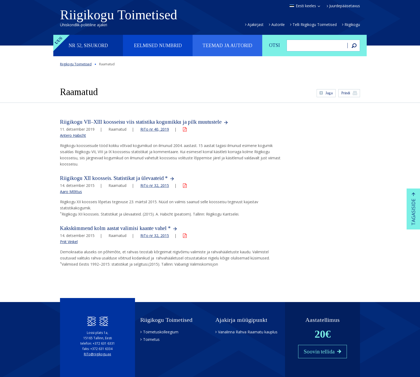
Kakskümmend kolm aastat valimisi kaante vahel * (115, 228)
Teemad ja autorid (227, 45)
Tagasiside (413, 212)
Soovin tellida (319, 352)
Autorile (278, 24)
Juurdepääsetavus (344, 6)
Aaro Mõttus (71, 191)
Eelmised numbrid (158, 45)
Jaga (329, 93)
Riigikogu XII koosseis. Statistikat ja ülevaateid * (114, 178)
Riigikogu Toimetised (118, 17)
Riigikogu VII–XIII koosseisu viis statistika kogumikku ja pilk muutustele (141, 122)
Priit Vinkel (69, 241)
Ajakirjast (256, 24)
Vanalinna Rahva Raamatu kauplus (248, 331)
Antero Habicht (73, 135)
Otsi (274, 45)
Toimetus (151, 339)
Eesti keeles (306, 6)
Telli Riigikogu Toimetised (314, 24)
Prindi (345, 93)
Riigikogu (352, 24)
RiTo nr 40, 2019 (154, 129)
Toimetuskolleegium (160, 331)
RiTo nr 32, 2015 (154, 185)
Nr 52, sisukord (88, 45)
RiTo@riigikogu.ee (97, 354)
